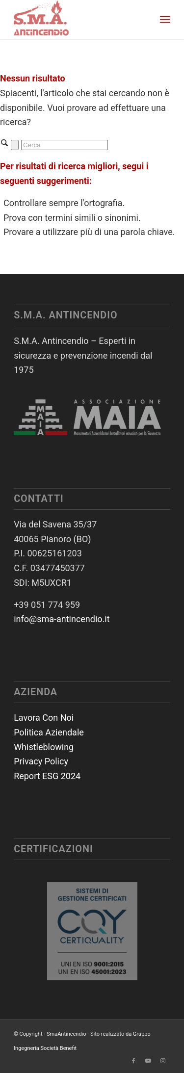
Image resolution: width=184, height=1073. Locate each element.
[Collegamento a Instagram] (163, 1060)
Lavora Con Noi (44, 717)
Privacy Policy (41, 761)
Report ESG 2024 (47, 776)
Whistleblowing (44, 747)
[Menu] (165, 19)
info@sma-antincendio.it (62, 619)
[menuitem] (165, 19)
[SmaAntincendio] (76, 19)
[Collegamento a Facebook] (133, 1060)
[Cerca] (64, 145)
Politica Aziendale (49, 732)
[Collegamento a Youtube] (148, 1060)
